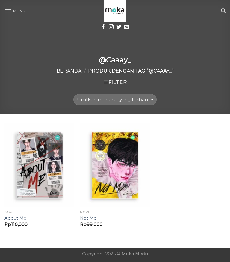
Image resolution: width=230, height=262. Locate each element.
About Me (15, 218)
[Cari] (223, 11)
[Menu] (14, 11)
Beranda (69, 71)
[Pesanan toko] (115, 100)
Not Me (88, 218)
